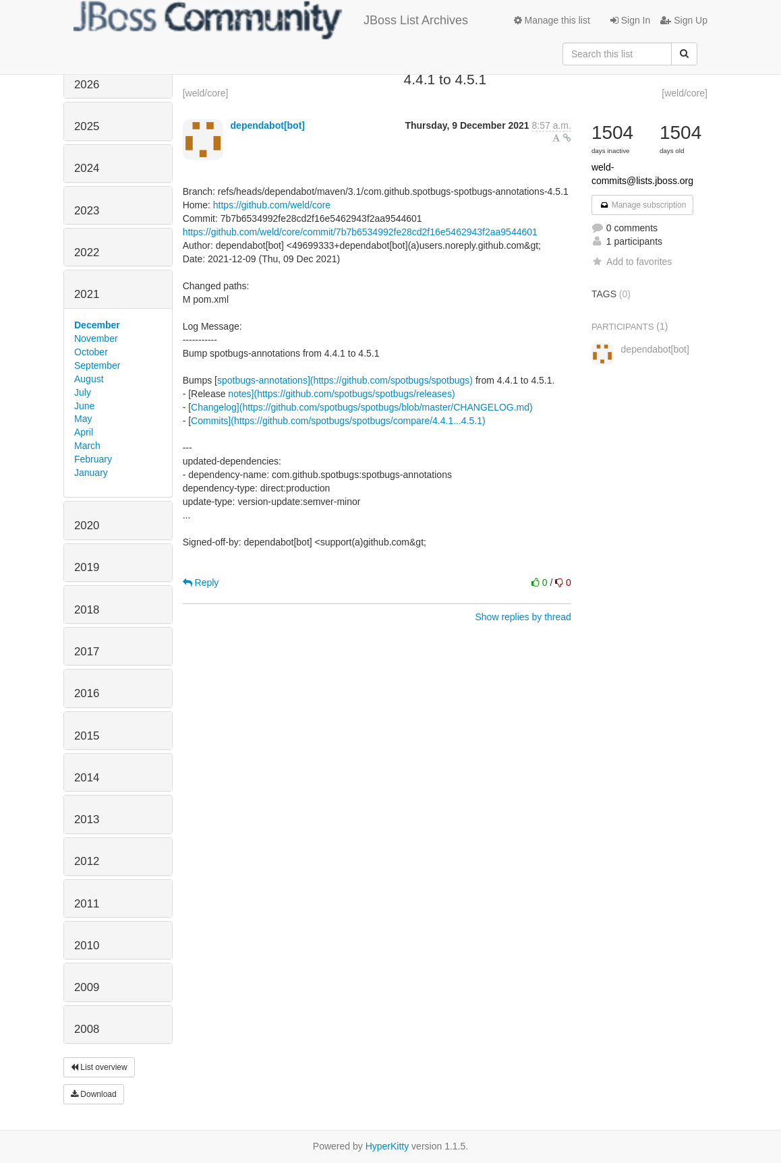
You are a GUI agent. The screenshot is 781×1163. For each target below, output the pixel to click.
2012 (86, 861)
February (93, 459)
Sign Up (683, 20)
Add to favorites (631, 261)
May (83, 418)
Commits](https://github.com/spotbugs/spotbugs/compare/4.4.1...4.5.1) (338, 420)
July (82, 392)
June (84, 405)
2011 (86, 903)
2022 (86, 252)
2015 (86, 735)
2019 (86, 567)
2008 (86, 1029)
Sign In (630, 20)
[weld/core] (206, 93)
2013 (86, 819)
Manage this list (552, 20)
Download (94, 1094)
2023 (86, 210)
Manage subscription (643, 205)
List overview (99, 1067)
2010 (86, 945)
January (91, 472)
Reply (201, 582)
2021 (86, 294)
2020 (86, 525)
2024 (86, 168)
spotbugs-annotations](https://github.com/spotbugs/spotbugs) (345, 380)
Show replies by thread (523, 617)
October (91, 352)
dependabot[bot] (268, 125)
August (89, 379)
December (97, 325)
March (87, 445)
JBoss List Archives (271, 20)
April (83, 432)
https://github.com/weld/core (271, 205)
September (97, 365)
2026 (86, 84)
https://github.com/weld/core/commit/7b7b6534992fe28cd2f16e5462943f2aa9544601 (360, 232)
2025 (86, 126)
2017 (86, 651)
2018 (86, 609)
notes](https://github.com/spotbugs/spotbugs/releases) (341, 393)
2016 (86, 693)
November (96, 338)
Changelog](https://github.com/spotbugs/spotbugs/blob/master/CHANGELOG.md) (362, 407)
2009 (86, 987)
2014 (86, 777)
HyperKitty (387, 1146)
